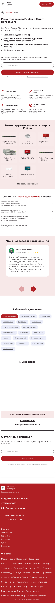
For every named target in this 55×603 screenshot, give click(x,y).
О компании (7, 532)
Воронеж (47, 568)
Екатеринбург (21, 568)
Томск (25, 577)
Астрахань (28, 586)
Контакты (5, 546)
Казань (32, 568)
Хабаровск (16, 577)
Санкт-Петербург (18, 559)
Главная (8, 12)
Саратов (5, 577)
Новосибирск (45, 563)
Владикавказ (7, 596)
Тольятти (36, 573)
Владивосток (32, 591)
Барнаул (17, 573)
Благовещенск (8, 591)
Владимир (20, 596)
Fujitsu (17, 12)
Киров (4, 586)
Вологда (42, 596)
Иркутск (43, 577)
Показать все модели (27, 184)
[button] (33, 289)
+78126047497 (27, 420)
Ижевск (26, 573)
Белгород (39, 586)
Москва (5, 559)
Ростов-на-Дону (9, 563)
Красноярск (23, 582)
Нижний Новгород (27, 563)
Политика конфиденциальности (27, 600)
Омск (12, 582)
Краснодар (33, 559)
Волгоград (6, 573)
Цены (4, 543)
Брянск (20, 591)
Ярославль (47, 573)
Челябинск (6, 568)
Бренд (5, 529)
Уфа (39, 568)
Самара (5, 582)
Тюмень (33, 577)
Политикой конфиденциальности (37, 77)
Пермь (33, 582)
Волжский (32, 596)
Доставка (5, 539)
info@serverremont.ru (27, 424)
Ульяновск (43, 582)
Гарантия (5, 536)
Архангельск (15, 586)
